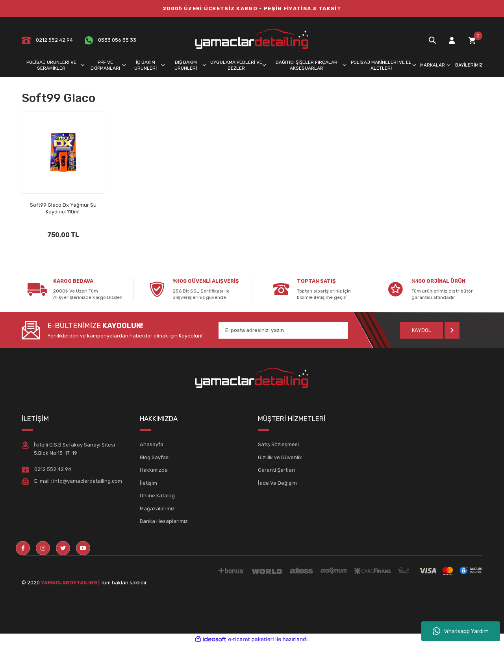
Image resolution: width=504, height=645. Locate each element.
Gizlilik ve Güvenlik (280, 457)
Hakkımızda (154, 470)
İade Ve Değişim (277, 483)
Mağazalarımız (157, 509)
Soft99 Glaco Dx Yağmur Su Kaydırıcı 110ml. (63, 208)
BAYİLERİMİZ (468, 65)
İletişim (148, 483)
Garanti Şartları (276, 470)
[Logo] (252, 40)
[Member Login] (451, 40)
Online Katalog (157, 496)
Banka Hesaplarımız (164, 521)
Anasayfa (151, 444)
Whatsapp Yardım (461, 631)
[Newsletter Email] (283, 330)
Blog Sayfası (155, 457)
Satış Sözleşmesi (278, 444)
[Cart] (472, 40)
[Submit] (430, 330)
